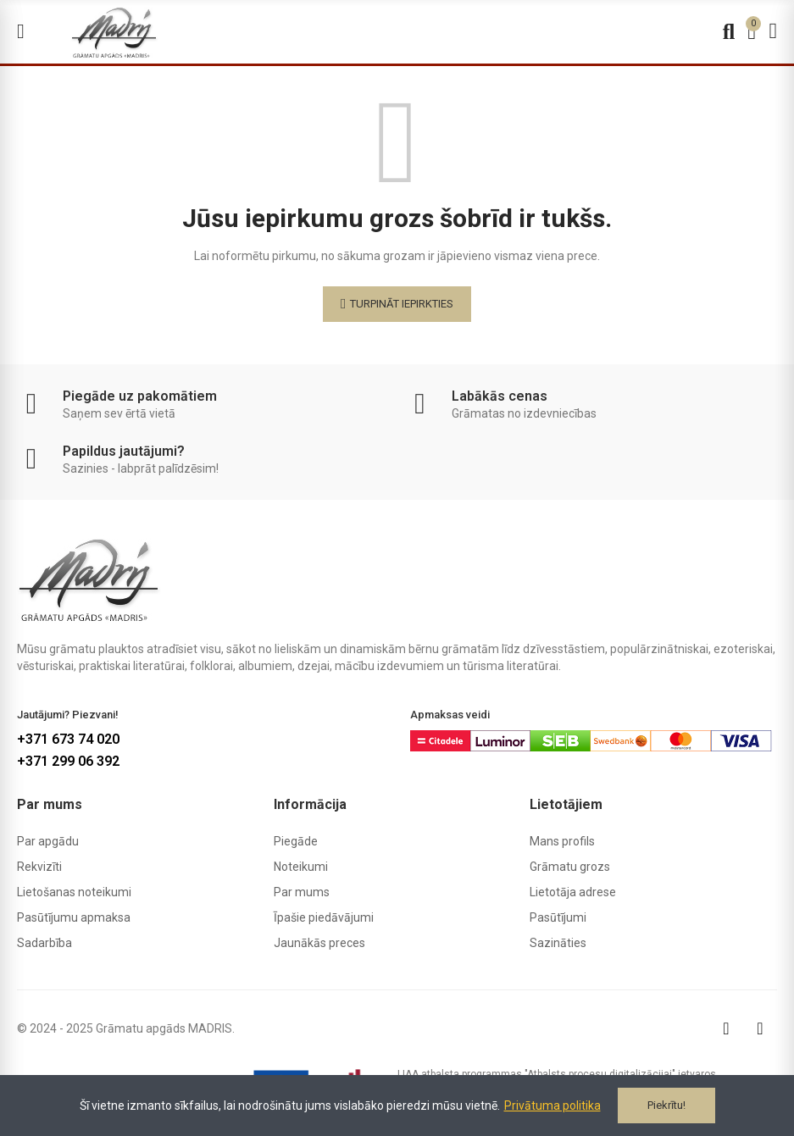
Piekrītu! (666, 1105)
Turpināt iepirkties (401, 303)
